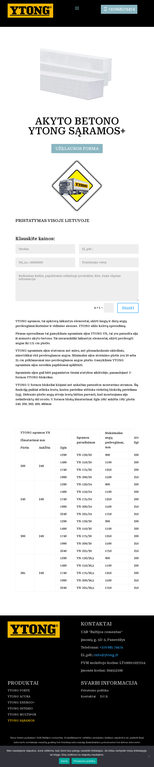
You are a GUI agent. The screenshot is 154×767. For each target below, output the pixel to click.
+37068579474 (122, 9)
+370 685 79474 (111, 654)
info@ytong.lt (106, 661)
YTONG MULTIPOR (22, 720)
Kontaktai (88, 702)
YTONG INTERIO (20, 714)
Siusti (128, 314)
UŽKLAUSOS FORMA (77, 155)
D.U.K (104, 702)
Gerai (64, 761)
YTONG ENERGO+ (21, 708)
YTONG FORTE (19, 696)
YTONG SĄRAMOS (21, 726)
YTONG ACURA (19, 702)
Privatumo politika (94, 696)
